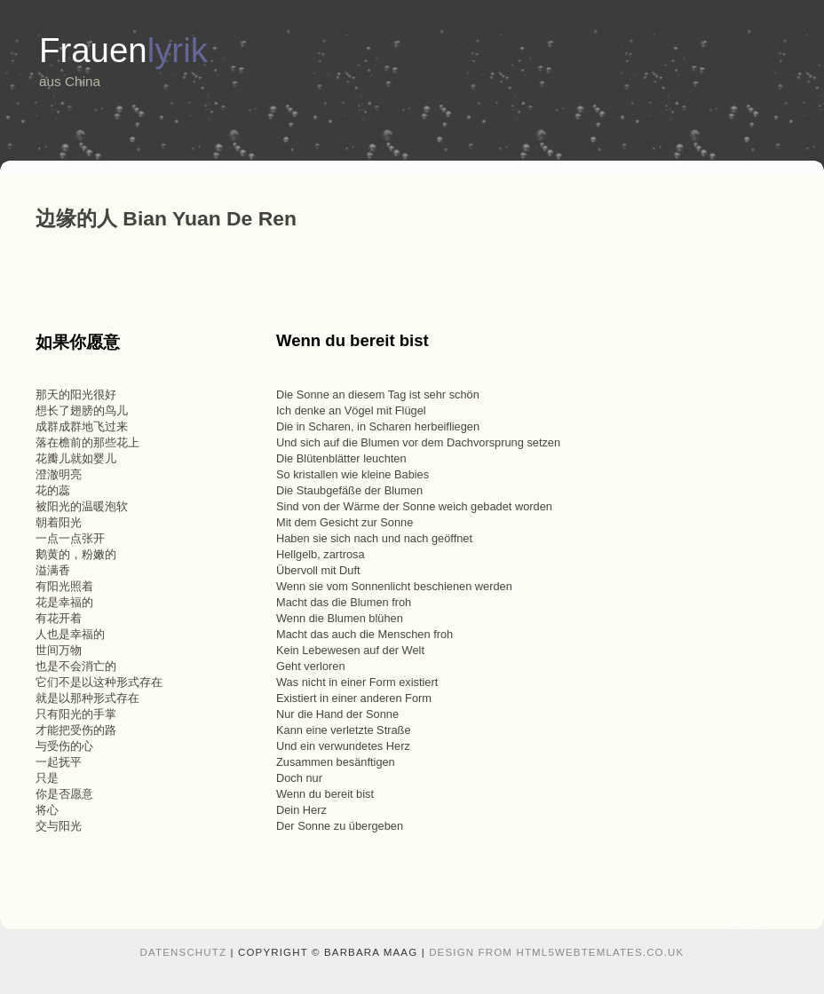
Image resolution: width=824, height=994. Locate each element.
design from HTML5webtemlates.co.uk (556, 952)
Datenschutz (183, 952)
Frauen (123, 50)
